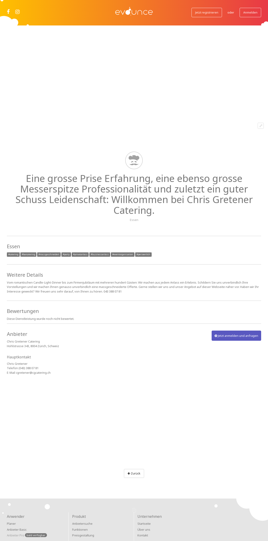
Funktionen (80, 529)
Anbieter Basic (17, 529)
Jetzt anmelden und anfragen (236, 336)
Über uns (143, 529)
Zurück (134, 473)
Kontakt (142, 535)
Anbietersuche (82, 523)
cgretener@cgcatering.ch (33, 373)
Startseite (144, 523)
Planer (11, 523)
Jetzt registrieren (206, 12)
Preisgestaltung (83, 535)
